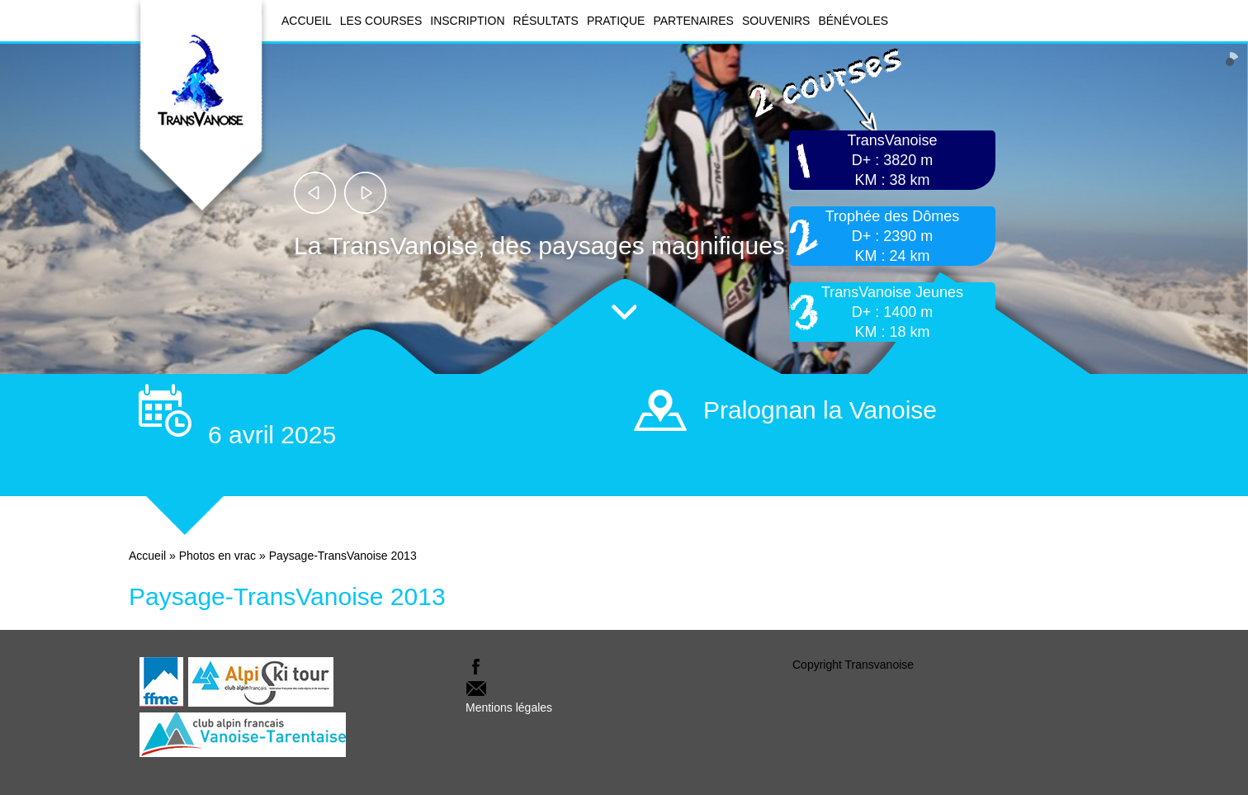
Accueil (306, 20)
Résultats (546, 20)
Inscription (467, 20)
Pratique (616, 20)
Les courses (381, 20)
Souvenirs (776, 20)
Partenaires (693, 20)
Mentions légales (509, 707)
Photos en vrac (217, 555)
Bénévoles (853, 20)
